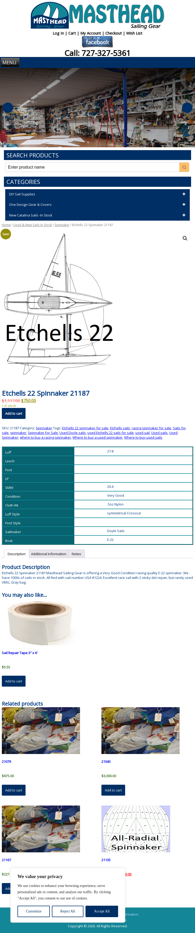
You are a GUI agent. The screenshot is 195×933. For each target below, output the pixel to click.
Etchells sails (120, 428)
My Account (91, 33)
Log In (59, 33)
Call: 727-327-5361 (97, 53)
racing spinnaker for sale (151, 428)
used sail (142, 432)
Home (6, 225)
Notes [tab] (76, 554)
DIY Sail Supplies (98, 194)
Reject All (67, 911)
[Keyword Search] (92, 167)
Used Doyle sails (72, 432)
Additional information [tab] (48, 554)
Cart (72, 33)
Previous (8, 108)
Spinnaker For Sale (43, 432)
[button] (185, 238)
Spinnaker (61, 225)
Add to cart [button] (13, 681)
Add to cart (13, 413)
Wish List (134, 33)
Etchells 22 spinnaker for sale (85, 428)
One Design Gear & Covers (98, 204)
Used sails (159, 432)
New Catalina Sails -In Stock (98, 215)
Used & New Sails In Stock (32, 225)
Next (187, 108)
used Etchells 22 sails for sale (110, 432)
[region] (67, 895)
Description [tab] (17, 554)
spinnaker (18, 432)
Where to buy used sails (143, 437)
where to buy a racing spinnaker (45, 437)
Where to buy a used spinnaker (97, 437)
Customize (33, 911)
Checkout (114, 33)
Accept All (101, 911)
